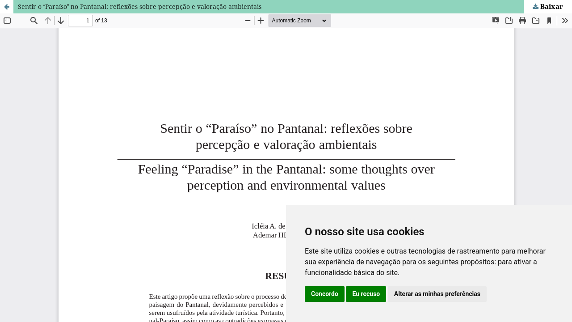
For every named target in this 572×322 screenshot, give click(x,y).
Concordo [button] (324, 293)
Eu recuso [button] (366, 293)
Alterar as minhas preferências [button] (437, 293)
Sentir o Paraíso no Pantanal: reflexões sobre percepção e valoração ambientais (139, 6)
